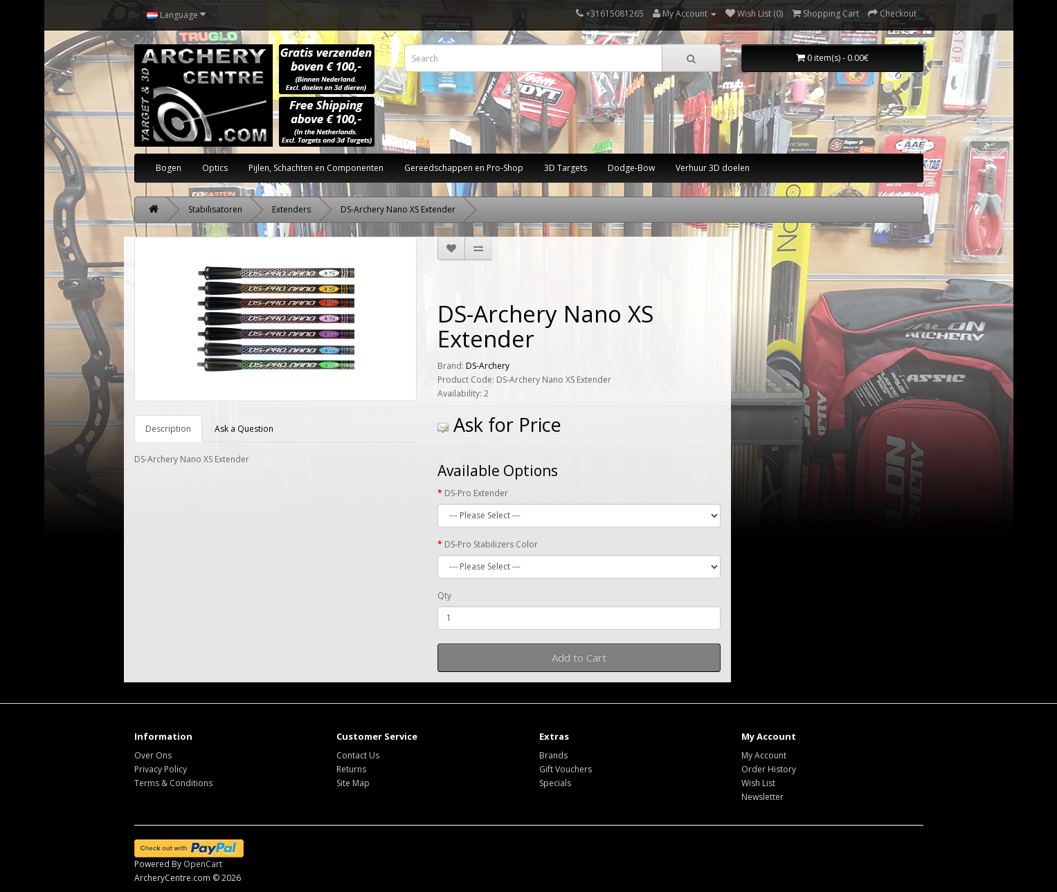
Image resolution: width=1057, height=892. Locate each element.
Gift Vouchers (565, 769)
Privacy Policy (160, 769)
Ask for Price (499, 424)
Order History (768, 769)
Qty (444, 595)
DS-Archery (487, 366)
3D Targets (565, 168)
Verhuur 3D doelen (713, 168)
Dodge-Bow (631, 168)
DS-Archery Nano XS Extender (398, 209)
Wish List (758, 783)
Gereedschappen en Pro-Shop (463, 168)
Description (168, 429)
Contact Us (357, 755)
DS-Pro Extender (476, 493)
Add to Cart (579, 657)
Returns (351, 769)
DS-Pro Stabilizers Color (491, 544)
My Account (763, 755)
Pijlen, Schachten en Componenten (316, 168)
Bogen (168, 168)
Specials (555, 783)
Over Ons (153, 755)
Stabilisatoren (215, 209)
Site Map (353, 783)
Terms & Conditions (173, 783)
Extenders (291, 209)
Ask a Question (244, 429)
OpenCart (202, 864)
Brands (553, 755)
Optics (215, 168)
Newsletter (762, 797)
